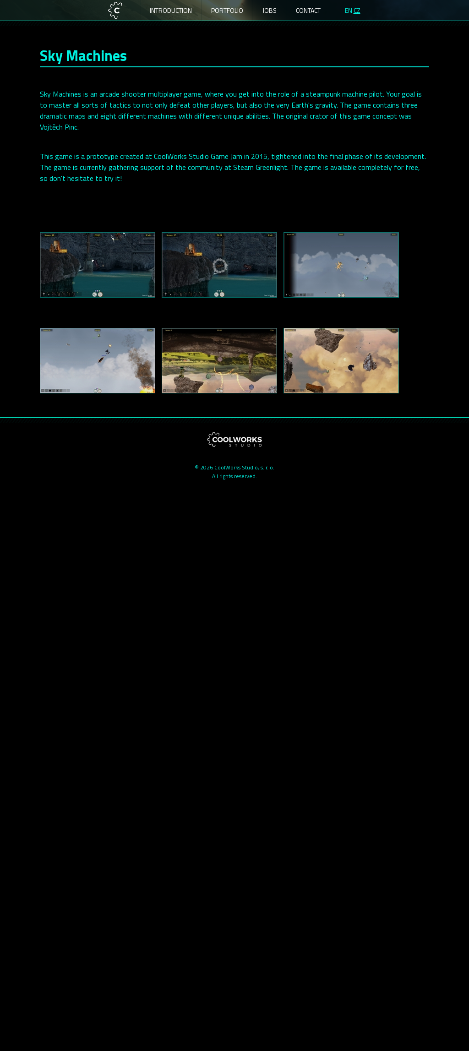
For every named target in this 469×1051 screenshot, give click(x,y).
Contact (308, 10)
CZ (357, 10)
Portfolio (227, 10)
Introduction (171, 10)
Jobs (269, 10)
